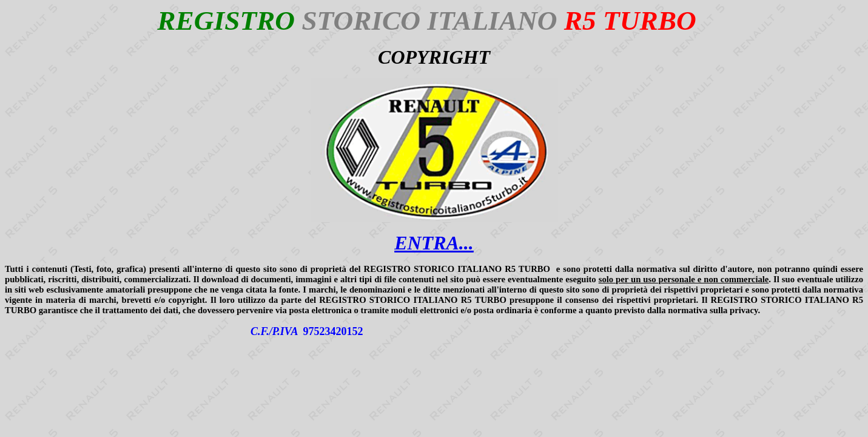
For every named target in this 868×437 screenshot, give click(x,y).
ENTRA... (434, 243)
